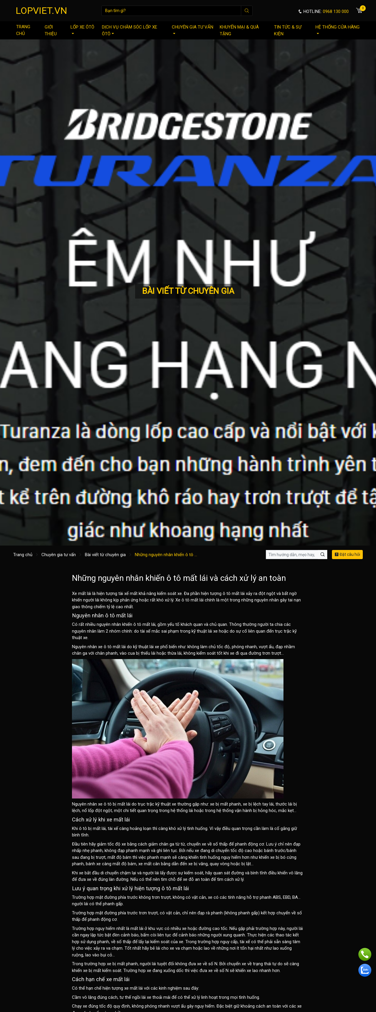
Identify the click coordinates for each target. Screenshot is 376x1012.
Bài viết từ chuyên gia (105, 554)
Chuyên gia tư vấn (192, 29)
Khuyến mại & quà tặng (239, 30)
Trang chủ (23, 30)
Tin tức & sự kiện (287, 30)
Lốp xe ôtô (82, 29)
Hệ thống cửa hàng (337, 29)
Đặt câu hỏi (347, 554)
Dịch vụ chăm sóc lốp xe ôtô (129, 30)
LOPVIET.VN (41, 10)
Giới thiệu (51, 30)
